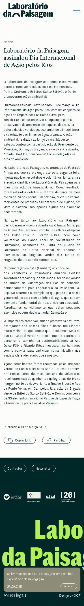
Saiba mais (14, 586)
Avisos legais (15, 595)
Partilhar (56, 440)
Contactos (15, 468)
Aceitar (68, 586)
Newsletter (44, 468)
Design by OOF (69, 596)
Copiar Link (19, 440)
